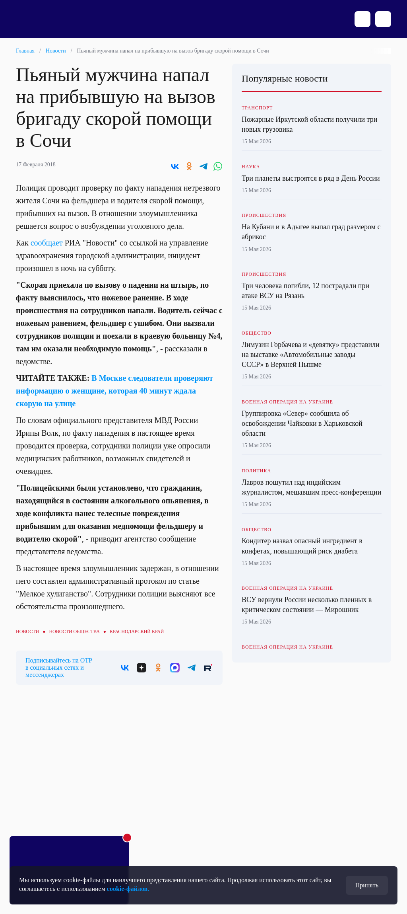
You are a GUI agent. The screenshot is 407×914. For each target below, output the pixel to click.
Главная (25, 51)
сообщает (47, 242)
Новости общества (74, 631)
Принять (366, 885)
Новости (56, 51)
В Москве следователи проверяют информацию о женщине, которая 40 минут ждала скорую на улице (114, 391)
